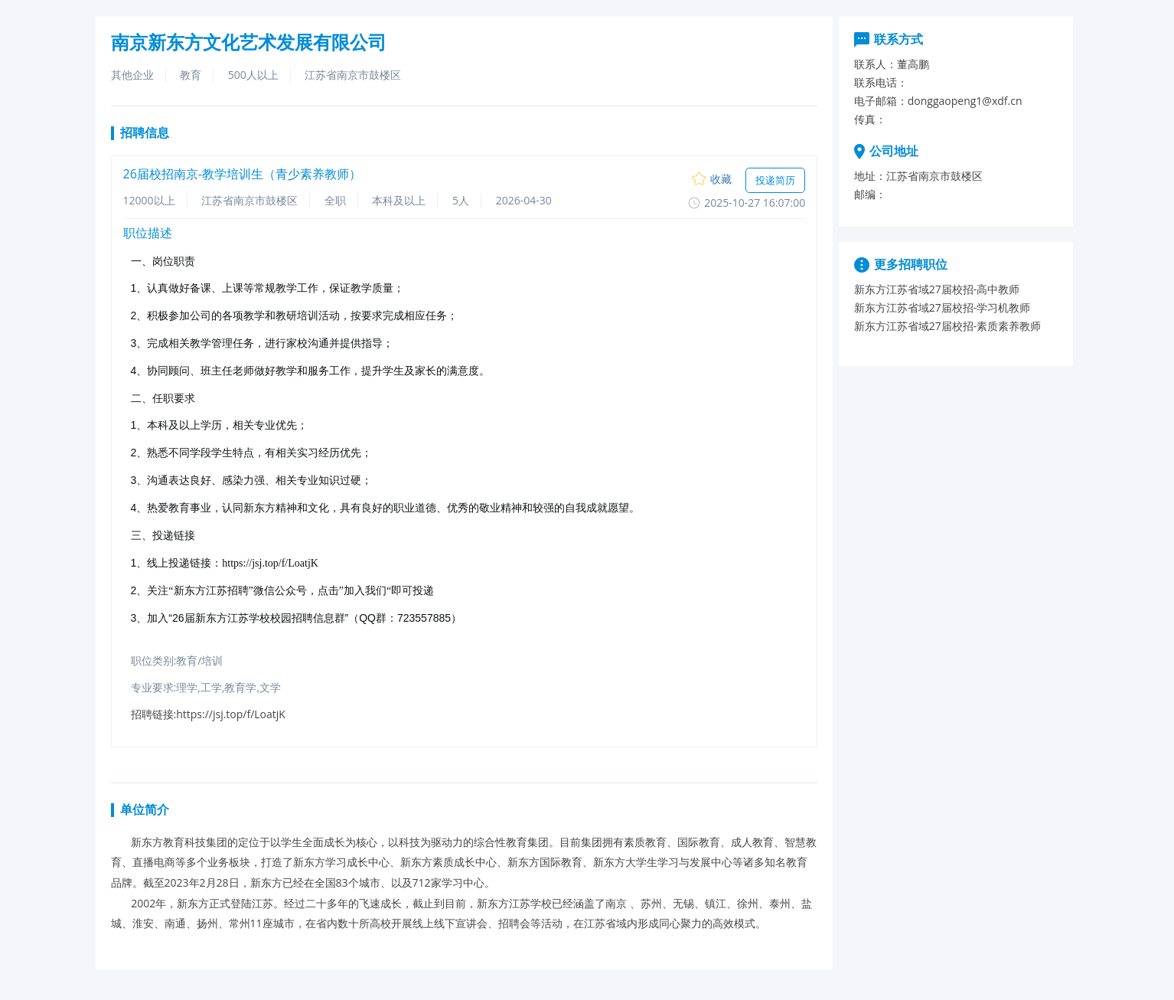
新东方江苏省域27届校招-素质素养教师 (948, 326)
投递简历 (775, 180)
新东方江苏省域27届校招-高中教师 (937, 289)
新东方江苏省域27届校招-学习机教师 (942, 307)
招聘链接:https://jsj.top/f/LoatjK (208, 714)
